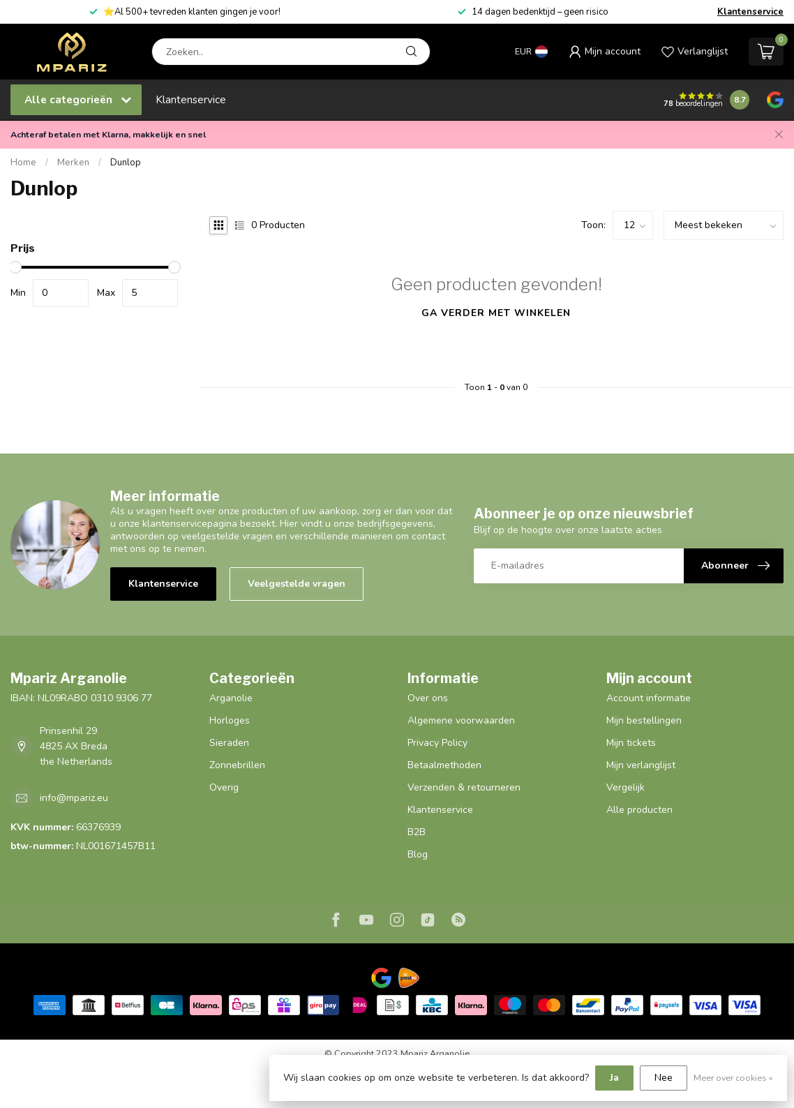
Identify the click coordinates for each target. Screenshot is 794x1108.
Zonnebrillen (237, 765)
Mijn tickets (631, 742)
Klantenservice (750, 12)
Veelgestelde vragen (296, 583)
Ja (614, 1077)
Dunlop (125, 162)
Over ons (427, 698)
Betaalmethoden (444, 765)
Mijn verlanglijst (640, 765)
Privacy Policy (437, 742)
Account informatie (648, 698)
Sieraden (229, 742)
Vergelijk (625, 787)
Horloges (229, 720)
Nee (663, 1077)
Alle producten (639, 809)
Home (23, 162)
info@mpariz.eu (74, 797)
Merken (73, 162)
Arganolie (231, 698)
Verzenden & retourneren (463, 787)
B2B (416, 832)
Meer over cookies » (733, 1078)
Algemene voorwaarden (461, 720)
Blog (417, 854)
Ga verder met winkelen (496, 313)
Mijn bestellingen (644, 720)
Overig (224, 787)
